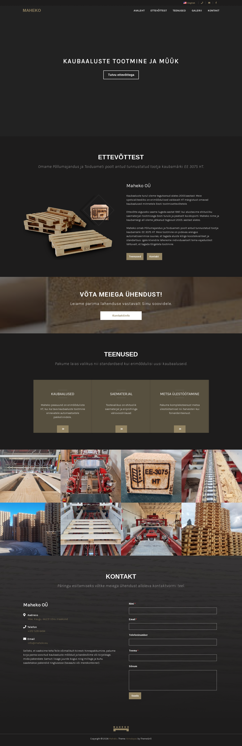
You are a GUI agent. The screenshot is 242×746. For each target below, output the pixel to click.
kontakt (213, 10)
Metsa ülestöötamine (179, 394)
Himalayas (131, 738)
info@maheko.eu (38, 643)
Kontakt (154, 256)
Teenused (179, 10)
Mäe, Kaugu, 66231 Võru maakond (48, 619)
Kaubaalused (62, 394)
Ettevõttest (159, 10)
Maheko (32, 10)
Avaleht (139, 10)
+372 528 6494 (36, 631)
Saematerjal (121, 394)
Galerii (197, 10)
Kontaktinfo (121, 315)
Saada (135, 695)
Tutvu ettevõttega (121, 75)
